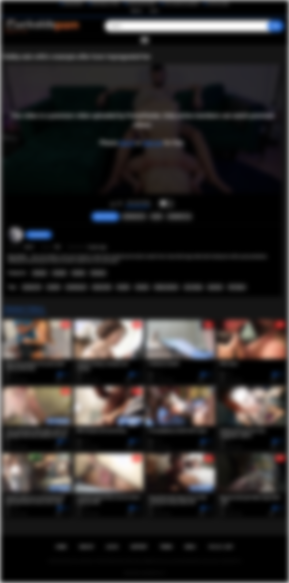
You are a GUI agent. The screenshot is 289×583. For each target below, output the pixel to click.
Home (61, 547)
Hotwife (78, 273)
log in (126, 142)
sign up (152, 142)
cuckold (53, 287)
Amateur (39, 273)
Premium (98, 273)
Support (139, 547)
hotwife (123, 287)
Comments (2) (179, 216)
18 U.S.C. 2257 (220, 547)
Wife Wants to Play (105, 3)
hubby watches (166, 287)
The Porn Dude (218, 3)
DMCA (190, 547)
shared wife (101, 287)
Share (156, 216)
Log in (154, 11)
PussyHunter (38, 235)
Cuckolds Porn (150, 573)
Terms (166, 547)
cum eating (193, 287)
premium (215, 287)
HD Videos (237, 287)
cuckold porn (76, 287)
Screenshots (134, 216)
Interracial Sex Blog (141, 3)
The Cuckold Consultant (181, 3)
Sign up (136, 11)
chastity (142, 287)
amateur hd (31, 287)
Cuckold (59, 273)
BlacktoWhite (73, 3)
